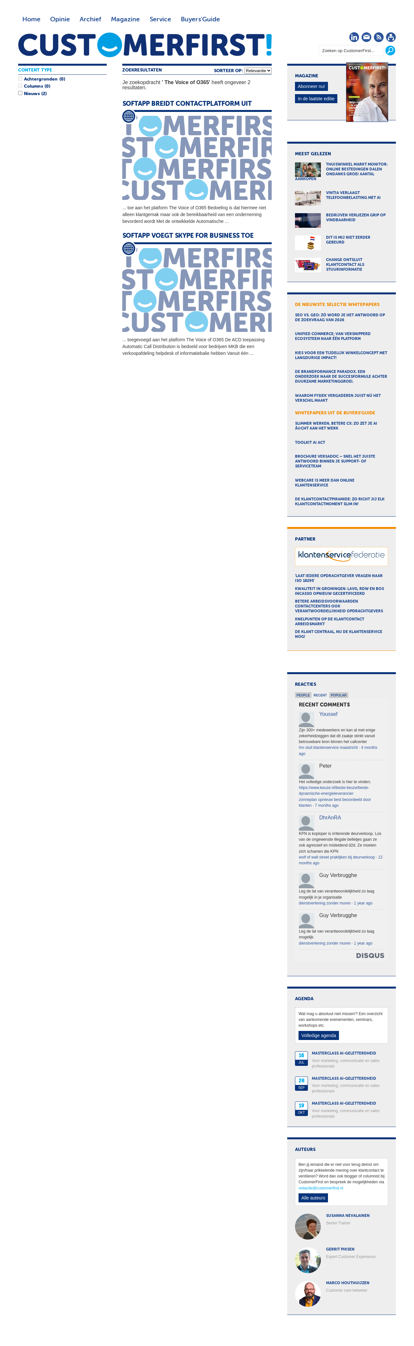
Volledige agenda (318, 1035)
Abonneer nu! (311, 86)
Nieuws (31, 94)
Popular (339, 695)
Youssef (328, 714)
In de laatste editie (316, 98)
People (303, 695)
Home (31, 19)
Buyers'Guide (200, 19)
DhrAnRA (330, 817)
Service (160, 19)
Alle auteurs (313, 1197)
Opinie (60, 19)
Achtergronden (41, 79)
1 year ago (363, 903)
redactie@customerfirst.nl (321, 1188)
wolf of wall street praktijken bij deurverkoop (337, 857)
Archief (90, 19)
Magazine (125, 19)
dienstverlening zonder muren (325, 903)
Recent (320, 695)
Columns (33, 86)
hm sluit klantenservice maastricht (328, 747)
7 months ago (327, 805)
